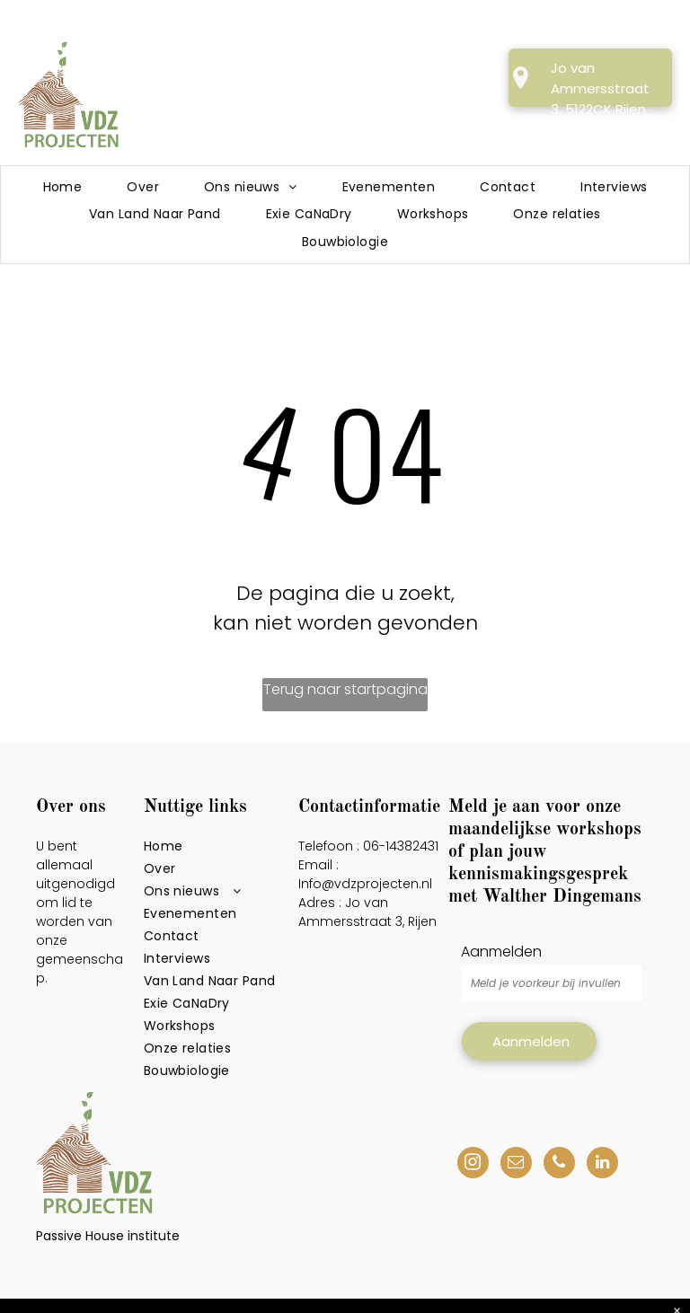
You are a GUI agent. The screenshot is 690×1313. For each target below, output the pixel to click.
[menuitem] (63, 187)
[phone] (559, 1165)
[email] (516, 1165)
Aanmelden (501, 951)
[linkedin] (602, 1165)
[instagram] (473, 1165)
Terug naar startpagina (345, 689)
